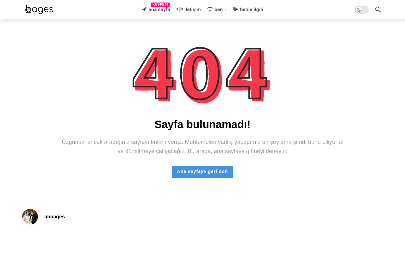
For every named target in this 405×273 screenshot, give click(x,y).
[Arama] (378, 9)
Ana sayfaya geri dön (202, 171)
